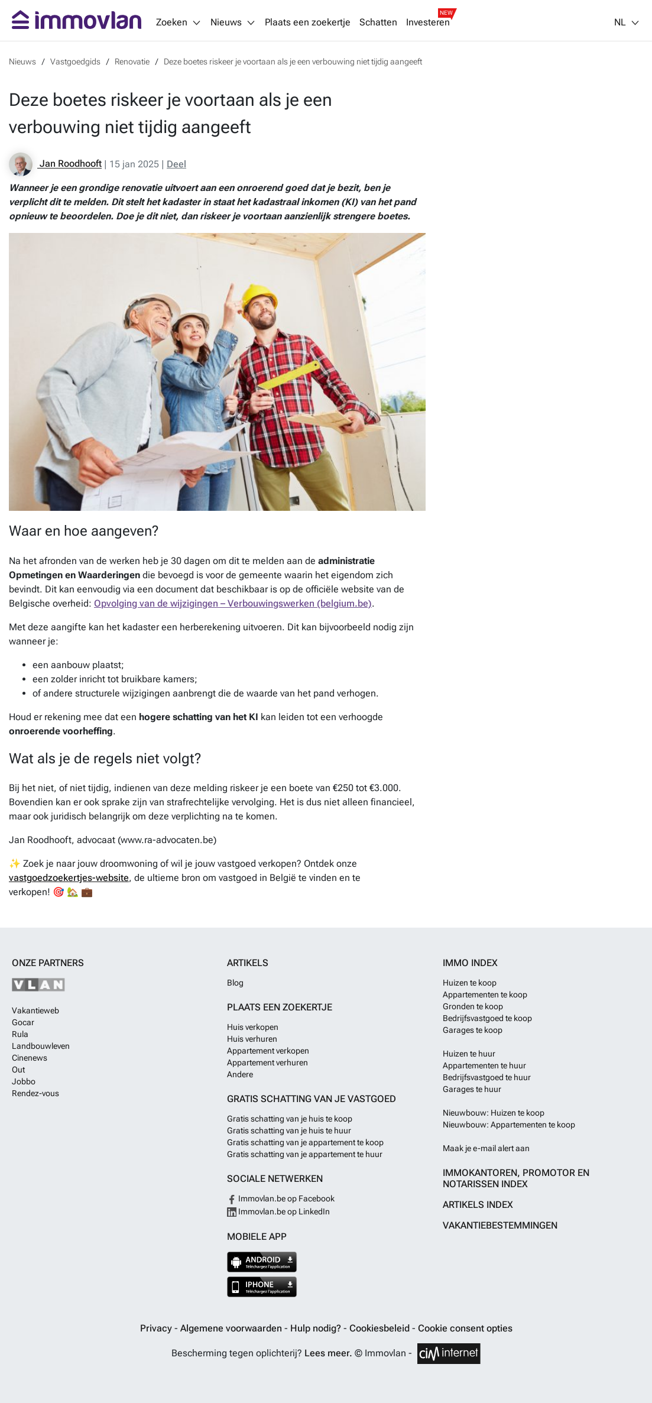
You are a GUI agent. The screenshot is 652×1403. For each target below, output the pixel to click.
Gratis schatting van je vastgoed (311, 1098)
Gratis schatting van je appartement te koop (305, 1142)
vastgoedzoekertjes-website (69, 877)
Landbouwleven (41, 1046)
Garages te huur (472, 1089)
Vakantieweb (35, 1010)
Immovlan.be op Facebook (281, 1198)
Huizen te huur (469, 1053)
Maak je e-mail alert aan (486, 1148)
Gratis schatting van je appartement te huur (304, 1154)
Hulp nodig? (316, 1328)
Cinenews (29, 1057)
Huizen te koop (470, 982)
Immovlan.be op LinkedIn (278, 1211)
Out (18, 1069)
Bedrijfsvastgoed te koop (487, 1018)
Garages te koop (472, 1030)
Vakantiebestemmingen (500, 1225)
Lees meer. (328, 1353)
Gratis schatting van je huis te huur (289, 1130)
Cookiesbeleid (380, 1328)
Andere (240, 1074)
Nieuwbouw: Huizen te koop (493, 1112)
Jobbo (23, 1081)
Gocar (23, 1022)
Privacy (157, 1328)
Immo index (470, 962)
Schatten (378, 22)
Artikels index (478, 1204)
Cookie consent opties (465, 1328)
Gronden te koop (473, 1006)
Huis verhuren (252, 1039)
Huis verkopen (252, 1027)
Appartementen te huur (484, 1065)
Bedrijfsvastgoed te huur (487, 1077)
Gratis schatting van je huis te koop (289, 1118)
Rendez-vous (35, 1093)
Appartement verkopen (268, 1050)
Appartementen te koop (485, 994)
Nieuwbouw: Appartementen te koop (509, 1124)
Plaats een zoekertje (308, 22)
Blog (235, 982)
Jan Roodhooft (55, 164)
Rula (20, 1034)
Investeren (428, 22)
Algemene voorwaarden (232, 1328)
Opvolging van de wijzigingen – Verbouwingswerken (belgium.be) (233, 603)
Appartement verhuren (267, 1062)
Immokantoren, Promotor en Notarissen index (516, 1178)
